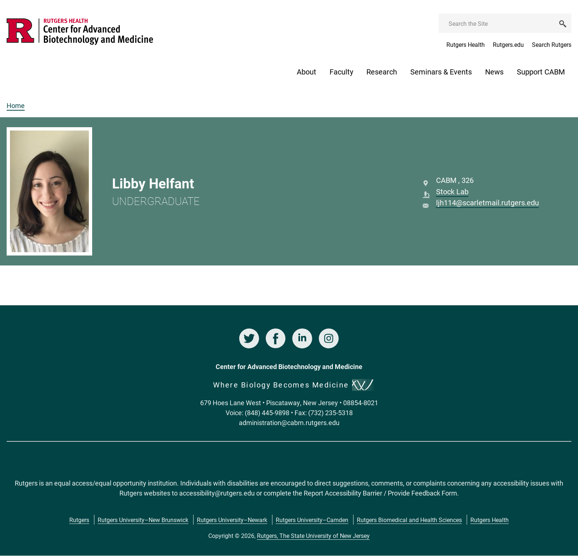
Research (381, 71)
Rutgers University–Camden (312, 520)
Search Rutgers (551, 44)
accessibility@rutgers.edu (217, 493)
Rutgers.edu (508, 44)
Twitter (249, 338)
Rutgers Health (465, 44)
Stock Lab (452, 191)
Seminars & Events (441, 71)
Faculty (341, 71)
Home (16, 105)
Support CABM (541, 71)
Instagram (329, 338)
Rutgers (79, 520)
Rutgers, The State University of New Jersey (313, 535)
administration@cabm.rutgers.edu (289, 422)
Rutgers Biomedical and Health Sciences (409, 520)
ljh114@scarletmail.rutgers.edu (487, 202)
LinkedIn (302, 338)
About (306, 71)
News (494, 71)
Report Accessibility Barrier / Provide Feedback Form (380, 493)
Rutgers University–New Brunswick (143, 520)
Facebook (276, 338)
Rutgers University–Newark (232, 520)
